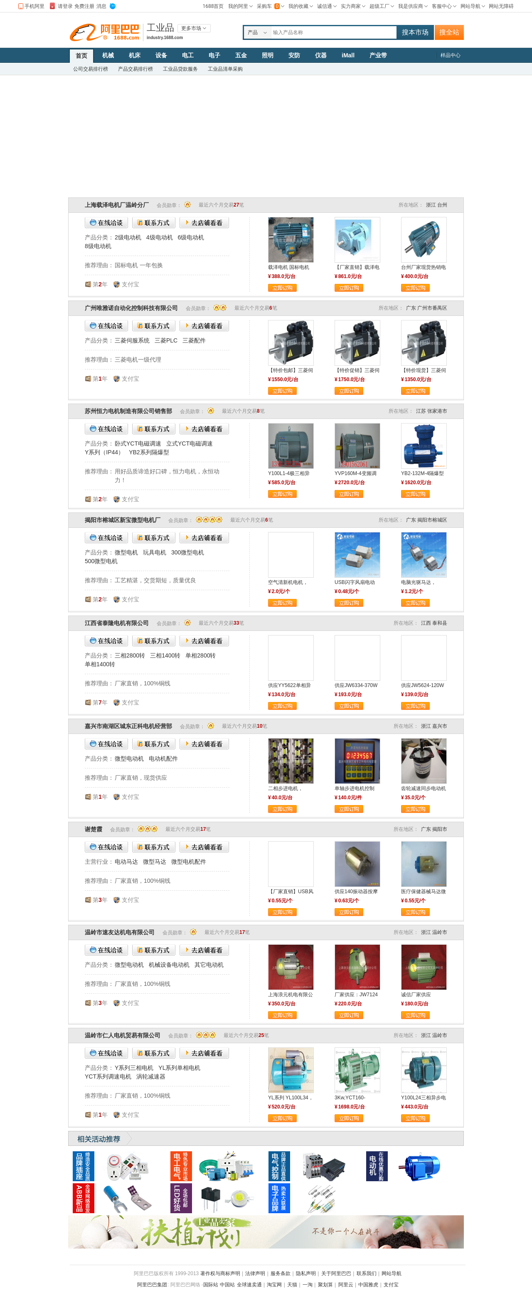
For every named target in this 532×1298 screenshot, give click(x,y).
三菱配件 (194, 340)
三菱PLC (166, 340)
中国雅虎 (368, 1285)
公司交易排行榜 (90, 69)
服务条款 (281, 1273)
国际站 (210, 1285)
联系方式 (153, 222)
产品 (253, 32)
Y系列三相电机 (134, 1067)
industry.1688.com (165, 37)
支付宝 (391, 1285)
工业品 (160, 27)
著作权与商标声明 (220, 1273)
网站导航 (391, 1273)
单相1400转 (100, 664)
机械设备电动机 (169, 964)
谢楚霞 (93, 829)
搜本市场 (415, 32)
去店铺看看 (204, 222)
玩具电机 (154, 552)
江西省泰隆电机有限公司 (117, 623)
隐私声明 (306, 1273)
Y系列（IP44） (104, 452)
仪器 (321, 55)
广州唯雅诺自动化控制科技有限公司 (131, 308)
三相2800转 (130, 655)
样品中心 (451, 55)
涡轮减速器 (150, 1076)
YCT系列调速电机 (108, 1076)
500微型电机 (101, 561)
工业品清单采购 (225, 69)
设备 (161, 55)
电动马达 (126, 861)
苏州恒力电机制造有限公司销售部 (128, 411)
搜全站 (449, 32)
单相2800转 (200, 655)
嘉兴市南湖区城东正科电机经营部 (128, 726)
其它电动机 (209, 964)
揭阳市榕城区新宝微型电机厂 (122, 520)
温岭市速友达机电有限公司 (120, 932)
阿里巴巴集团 (152, 1285)
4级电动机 (159, 237)
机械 (108, 55)
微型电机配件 (188, 861)
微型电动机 (129, 758)
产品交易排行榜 (135, 69)
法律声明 (255, 1273)
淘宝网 (274, 1285)
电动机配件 (163, 758)
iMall (348, 55)
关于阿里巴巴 (336, 1273)
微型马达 (154, 861)
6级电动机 (191, 237)
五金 (241, 55)
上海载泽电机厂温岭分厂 (117, 205)
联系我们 (367, 1273)
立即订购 (282, 288)
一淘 (308, 1285)
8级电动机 (98, 246)
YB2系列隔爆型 (149, 452)
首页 (81, 55)
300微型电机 (187, 552)
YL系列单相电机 (179, 1067)
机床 (134, 55)
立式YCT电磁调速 (189, 443)
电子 (214, 55)
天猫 (292, 1285)
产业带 (378, 55)
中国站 (227, 1285)
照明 (267, 55)
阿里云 (345, 1285)
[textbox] (334, 32)
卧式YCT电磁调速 (138, 443)
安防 (294, 55)
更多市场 (191, 28)
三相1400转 (165, 655)
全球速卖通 (249, 1285)
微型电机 (126, 552)
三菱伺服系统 (132, 340)
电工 (188, 55)
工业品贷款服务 (180, 69)
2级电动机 (128, 237)
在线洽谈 (106, 222)
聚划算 (325, 1285)
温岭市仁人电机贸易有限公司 (122, 1035)
